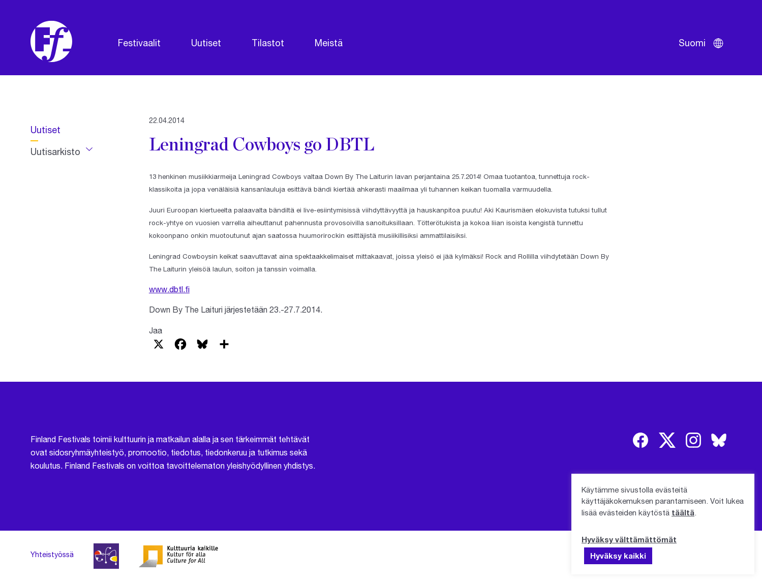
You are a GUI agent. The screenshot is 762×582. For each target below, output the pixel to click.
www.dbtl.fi (169, 289)
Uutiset (206, 42)
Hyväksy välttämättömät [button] (629, 539)
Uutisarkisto (55, 151)
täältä (683, 512)
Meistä (329, 42)
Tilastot (268, 42)
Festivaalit (139, 42)
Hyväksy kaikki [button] (618, 555)
